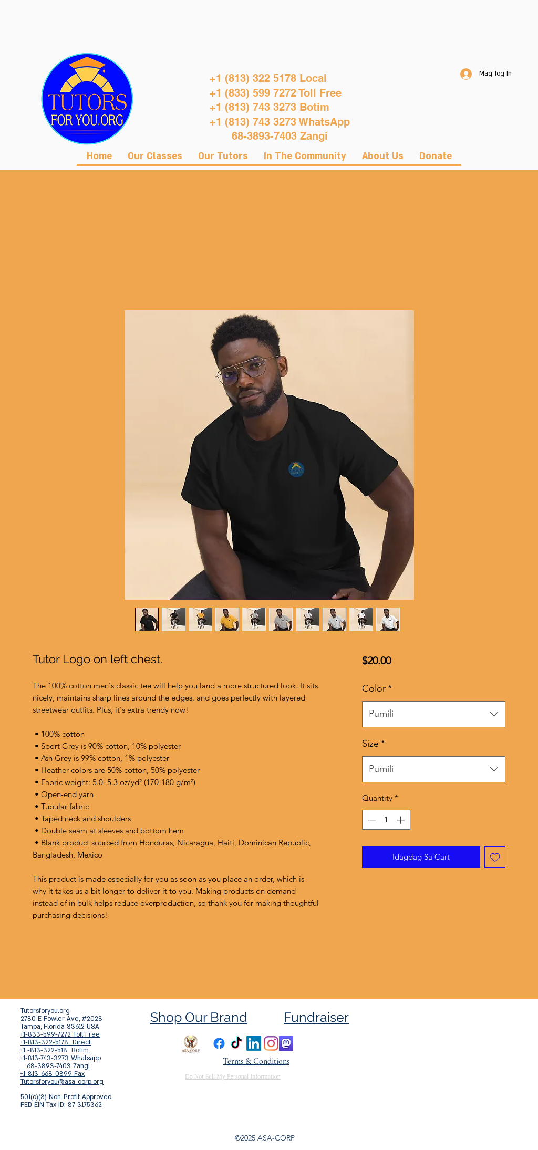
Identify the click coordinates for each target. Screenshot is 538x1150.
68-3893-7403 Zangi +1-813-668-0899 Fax (55, 1070)
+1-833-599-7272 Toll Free (60, 1034)
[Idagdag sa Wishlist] (495, 857)
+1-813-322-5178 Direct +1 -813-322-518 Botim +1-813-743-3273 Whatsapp (60, 1050)
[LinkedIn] (253, 1043)
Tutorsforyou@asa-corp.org (62, 1082)
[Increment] (402, 820)
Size (373, 743)
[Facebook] (219, 1043)
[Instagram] (271, 1043)
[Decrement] (371, 820)
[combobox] (433, 714)
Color (377, 688)
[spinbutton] (386, 820)
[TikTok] (236, 1043)
